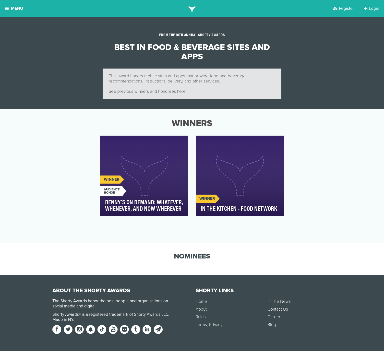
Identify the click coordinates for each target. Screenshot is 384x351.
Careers (274, 316)
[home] (192, 8)
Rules (201, 316)
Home (201, 301)
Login (371, 8)
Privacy (215, 324)
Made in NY (62, 319)
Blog (271, 324)
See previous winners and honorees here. (148, 91)
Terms (201, 324)
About (201, 309)
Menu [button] (14, 8)
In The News (279, 301)
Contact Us (277, 309)
